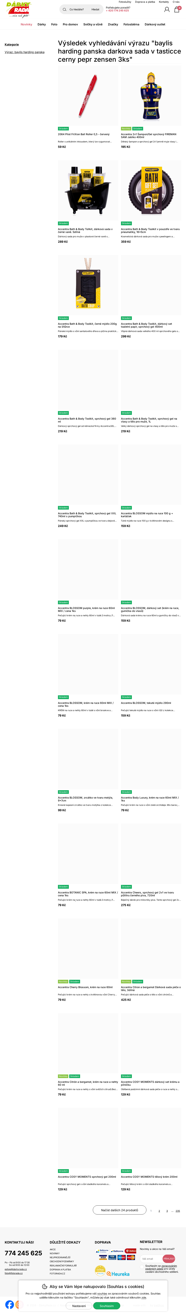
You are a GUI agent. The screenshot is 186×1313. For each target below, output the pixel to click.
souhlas (102, 1293)
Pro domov (70, 24)
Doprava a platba (145, 1)
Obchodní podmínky (62, 1261)
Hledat (95, 9)
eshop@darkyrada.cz (16, 1269)
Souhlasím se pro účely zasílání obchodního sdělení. (159, 1268)
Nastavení (79, 1306)
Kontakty (164, 1)
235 (178, 1210)
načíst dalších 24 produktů (119, 1210)
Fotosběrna (131, 24)
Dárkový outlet (155, 24)
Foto (54, 24)
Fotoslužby (125, 1)
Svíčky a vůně (92, 24)
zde (143, 1297)
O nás (176, 1)
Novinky (26, 24)
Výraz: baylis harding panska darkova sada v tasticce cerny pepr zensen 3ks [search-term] (25, 52)
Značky (113, 24)
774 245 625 (23, 1253)
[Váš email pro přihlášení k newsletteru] (154, 1259)
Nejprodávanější (60, 1257)
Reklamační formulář (63, 1265)
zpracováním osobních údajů (161, 1267)
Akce (53, 1249)
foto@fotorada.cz (14, 1273)
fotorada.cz (57, 1273)
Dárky (42, 24)
